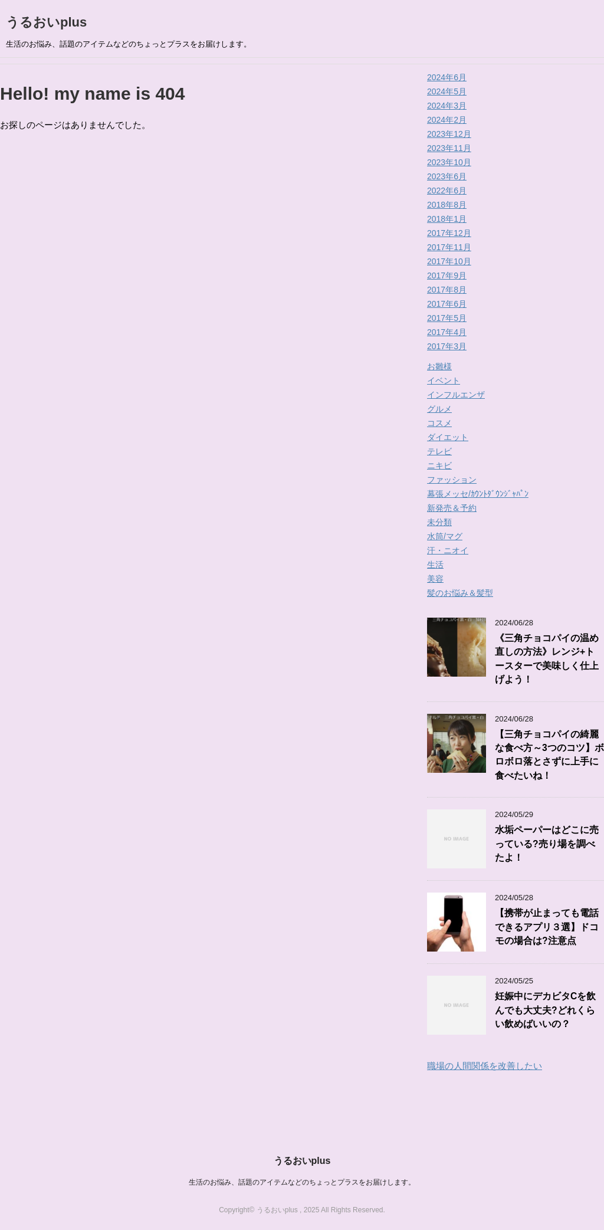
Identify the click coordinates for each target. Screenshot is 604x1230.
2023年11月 (449, 148)
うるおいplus (46, 22)
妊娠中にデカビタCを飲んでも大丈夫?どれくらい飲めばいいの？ (545, 1010)
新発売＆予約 (452, 508)
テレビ (439, 451)
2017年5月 (447, 318)
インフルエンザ (456, 394)
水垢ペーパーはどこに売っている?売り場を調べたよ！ (547, 843)
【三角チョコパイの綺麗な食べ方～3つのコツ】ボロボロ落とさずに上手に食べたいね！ (549, 754)
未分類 (439, 522)
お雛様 (439, 366)
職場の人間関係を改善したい (484, 1066)
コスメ (439, 423)
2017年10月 (449, 261)
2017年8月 (447, 289)
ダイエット (447, 437)
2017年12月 (449, 233)
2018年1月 (447, 219)
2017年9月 (447, 275)
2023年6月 (447, 176)
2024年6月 (447, 77)
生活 (435, 564)
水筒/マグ (444, 536)
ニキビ (439, 465)
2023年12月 (449, 134)
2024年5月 (447, 91)
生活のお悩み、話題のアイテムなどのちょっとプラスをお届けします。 (302, 1182)
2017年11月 (449, 247)
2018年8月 (447, 204)
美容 (435, 578)
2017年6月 (447, 304)
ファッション (452, 479)
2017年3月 (447, 346)
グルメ (439, 409)
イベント (443, 380)
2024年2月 (447, 119)
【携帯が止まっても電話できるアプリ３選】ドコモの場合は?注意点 (547, 927)
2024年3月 (447, 105)
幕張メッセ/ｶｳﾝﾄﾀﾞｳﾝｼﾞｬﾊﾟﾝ (477, 493)
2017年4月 (447, 332)
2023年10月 (449, 162)
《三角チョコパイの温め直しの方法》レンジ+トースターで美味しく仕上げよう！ (547, 658)
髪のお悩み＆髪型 (460, 593)
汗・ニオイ (447, 550)
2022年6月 (447, 190)
